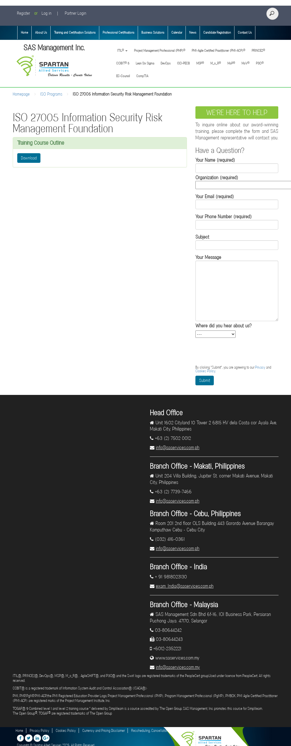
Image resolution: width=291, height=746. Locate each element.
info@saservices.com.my (178, 667)
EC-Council (123, 76)
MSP (200, 63)
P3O (260, 63)
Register (23, 13)
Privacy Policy (39, 730)
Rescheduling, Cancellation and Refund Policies (163, 730)
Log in (46, 13)
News (192, 32)
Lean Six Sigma (145, 63)
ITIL (122, 50)
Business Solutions (152, 32)
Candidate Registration (217, 32)
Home (24, 32)
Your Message (236, 287)
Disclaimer (209, 730)
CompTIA (142, 76)
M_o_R (215, 63)
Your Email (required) (236, 201)
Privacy (260, 367)
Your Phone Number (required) (236, 221)
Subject (236, 242)
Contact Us (245, 32)
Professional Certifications (118, 32)
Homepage (21, 94)
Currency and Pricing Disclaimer (103, 730)
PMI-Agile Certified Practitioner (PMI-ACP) (218, 50)
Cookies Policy (205, 371)
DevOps (166, 63)
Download (29, 158)
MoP (231, 63)
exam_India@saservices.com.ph (185, 586)
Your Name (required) (236, 165)
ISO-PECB (183, 63)
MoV (245, 63)
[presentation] (238, 352)
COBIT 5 (122, 63)
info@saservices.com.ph (177, 447)
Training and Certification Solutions (75, 32)
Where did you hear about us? (223, 326)
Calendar (176, 32)
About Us (41, 32)
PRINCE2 (258, 50)
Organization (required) (236, 181)
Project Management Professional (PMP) (159, 50)
